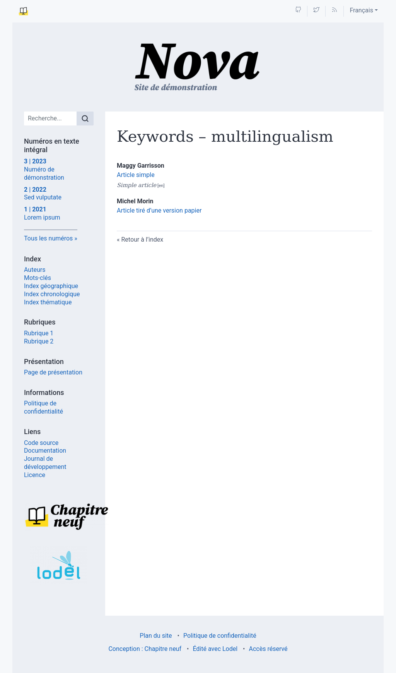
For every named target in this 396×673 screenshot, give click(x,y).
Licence (34, 475)
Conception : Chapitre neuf (144, 648)
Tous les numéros (48, 238)
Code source (41, 442)
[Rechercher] (85, 118)
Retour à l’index (142, 239)
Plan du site (156, 635)
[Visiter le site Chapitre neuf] (59, 517)
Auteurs (34, 269)
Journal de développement (45, 462)
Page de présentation (53, 372)
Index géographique (51, 286)
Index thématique (48, 302)
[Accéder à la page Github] (298, 10)
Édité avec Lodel (215, 648)
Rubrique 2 (38, 341)
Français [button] (361, 10)
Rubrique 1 (38, 333)
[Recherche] (50, 118)
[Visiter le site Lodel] (59, 565)
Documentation (45, 450)
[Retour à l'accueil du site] (198, 67)
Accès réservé (268, 648)
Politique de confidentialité (43, 407)
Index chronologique (52, 294)
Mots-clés (37, 278)
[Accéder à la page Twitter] (316, 10)
